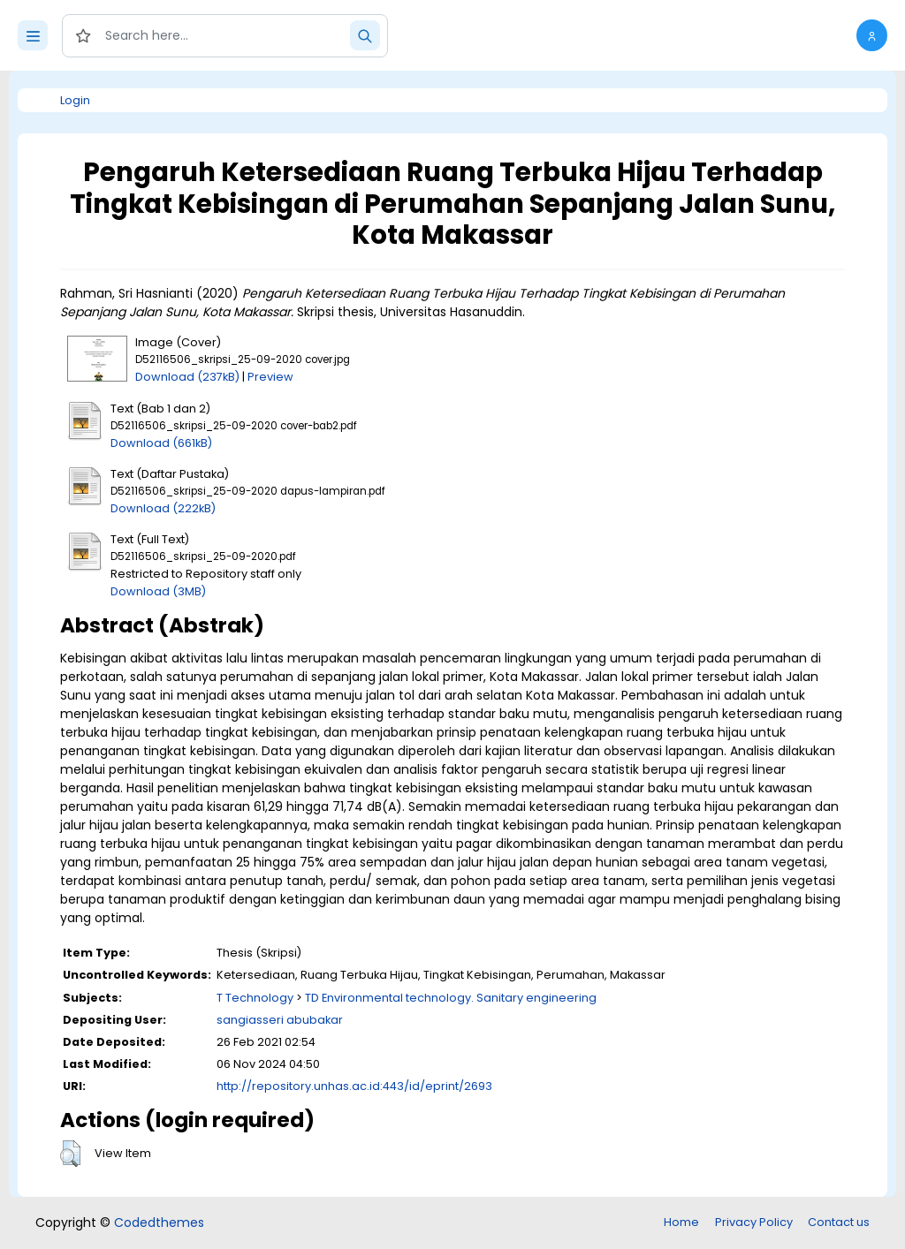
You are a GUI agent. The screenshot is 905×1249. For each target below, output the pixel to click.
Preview (270, 376)
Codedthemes (159, 1222)
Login (75, 100)
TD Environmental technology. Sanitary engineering (451, 997)
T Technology (255, 997)
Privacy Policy (754, 1222)
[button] (871, 35)
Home (681, 1222)
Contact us (839, 1222)
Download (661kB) (161, 442)
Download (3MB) (158, 591)
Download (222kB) (163, 508)
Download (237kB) (187, 376)
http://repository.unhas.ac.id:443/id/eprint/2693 (354, 1086)
